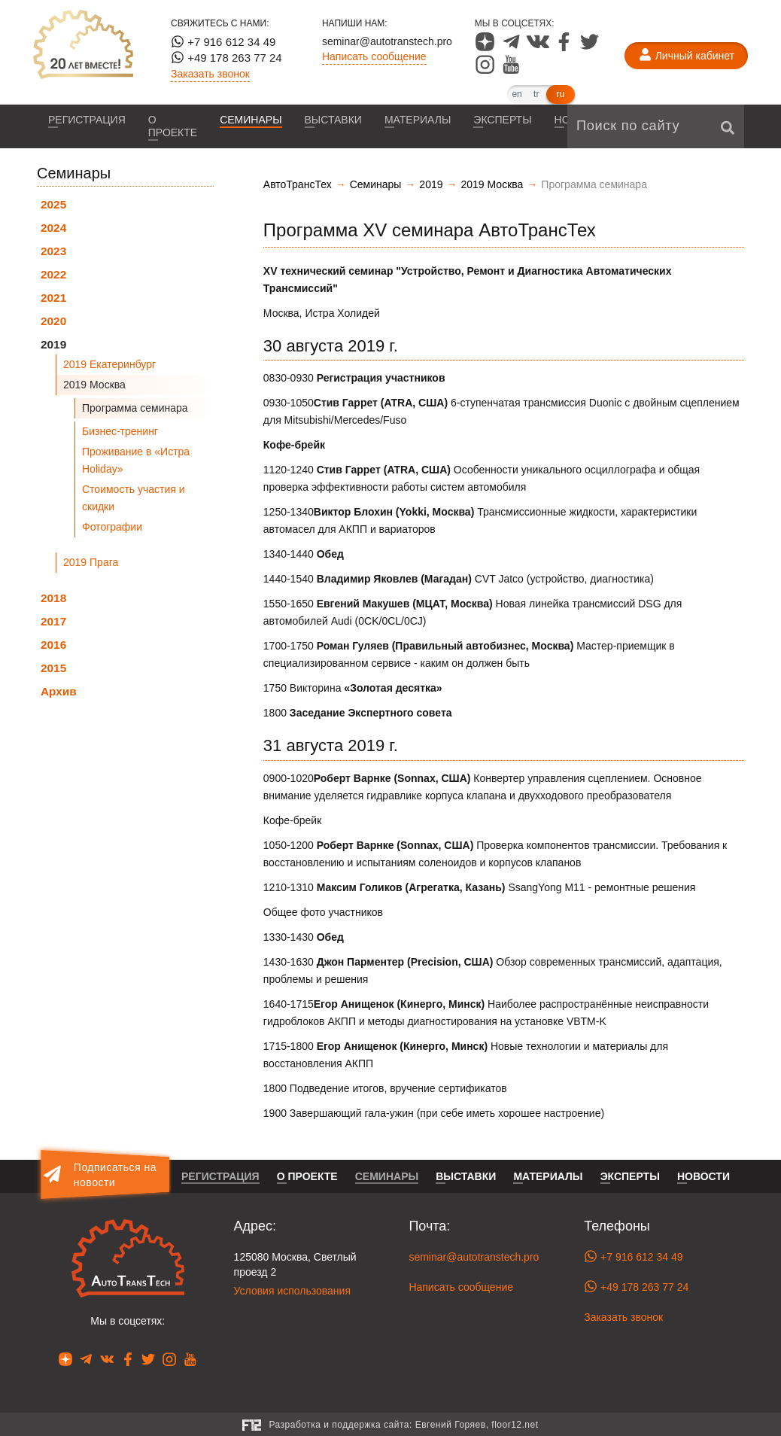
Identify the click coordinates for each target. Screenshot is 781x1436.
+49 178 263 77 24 (226, 57)
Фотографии (112, 527)
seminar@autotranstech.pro (387, 41)
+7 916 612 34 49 (223, 41)
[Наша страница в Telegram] (513, 47)
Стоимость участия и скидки (133, 498)
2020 (53, 321)
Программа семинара (135, 408)
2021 (53, 297)
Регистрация (87, 120)
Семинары (250, 120)
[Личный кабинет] (686, 55)
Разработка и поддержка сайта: (403, 1424)
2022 (53, 274)
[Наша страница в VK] (539, 47)
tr (536, 94)
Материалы (417, 120)
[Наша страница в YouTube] (511, 70)
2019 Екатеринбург (109, 364)
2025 (53, 204)
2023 (53, 251)
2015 (53, 668)
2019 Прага (90, 562)
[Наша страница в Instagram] (486, 70)
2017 (53, 621)
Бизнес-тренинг (120, 431)
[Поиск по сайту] (655, 126)
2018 (53, 598)
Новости (703, 1176)
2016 (53, 644)
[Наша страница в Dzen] (486, 47)
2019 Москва (94, 385)
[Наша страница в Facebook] (565, 47)
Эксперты (502, 120)
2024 (53, 227)
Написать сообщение (374, 56)
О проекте (172, 126)
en (516, 94)
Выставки (333, 120)
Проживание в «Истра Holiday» (136, 460)
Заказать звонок (210, 74)
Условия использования (292, 1291)
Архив (59, 691)
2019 (53, 344)
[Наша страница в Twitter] (589, 47)
